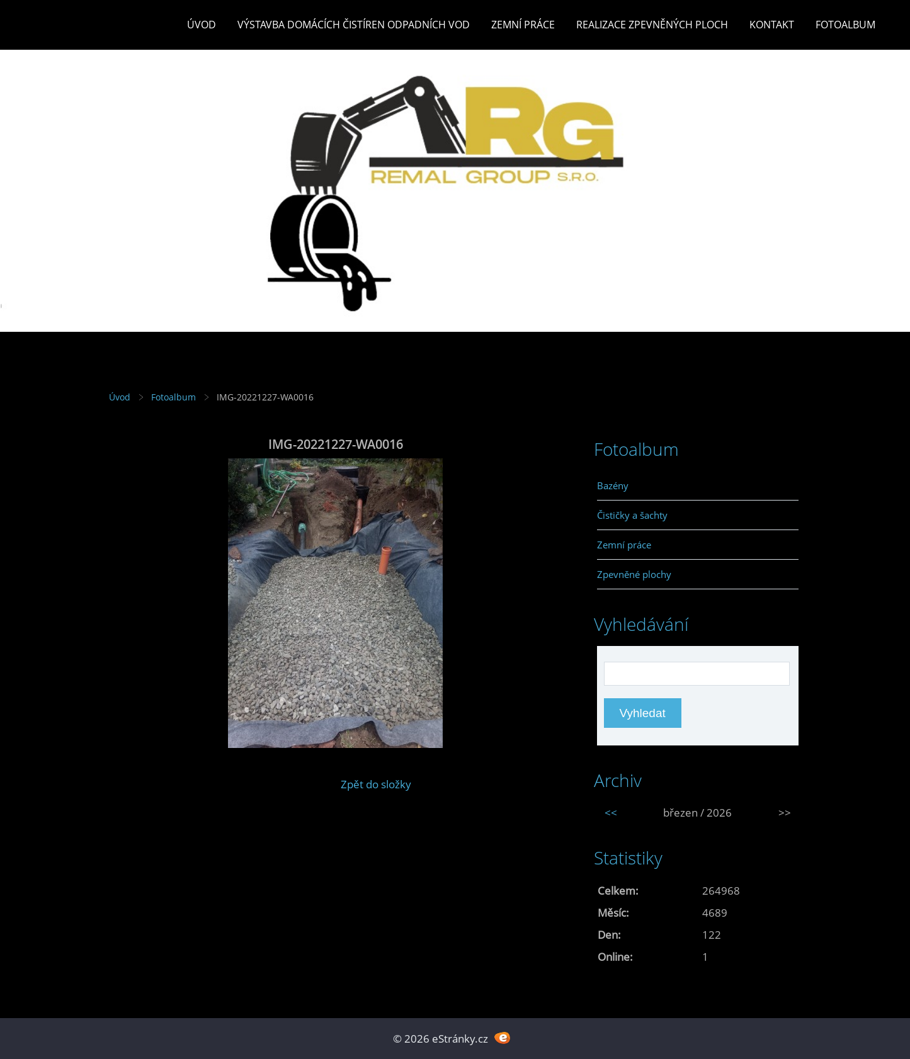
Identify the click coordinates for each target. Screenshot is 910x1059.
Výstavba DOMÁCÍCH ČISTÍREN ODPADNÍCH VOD (353, 24)
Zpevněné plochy (634, 574)
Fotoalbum (845, 24)
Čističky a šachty (632, 515)
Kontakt (771, 24)
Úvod (201, 24)
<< (611, 812)
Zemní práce (523, 24)
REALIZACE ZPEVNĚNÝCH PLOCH (652, 24)
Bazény (612, 485)
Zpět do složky (376, 784)
